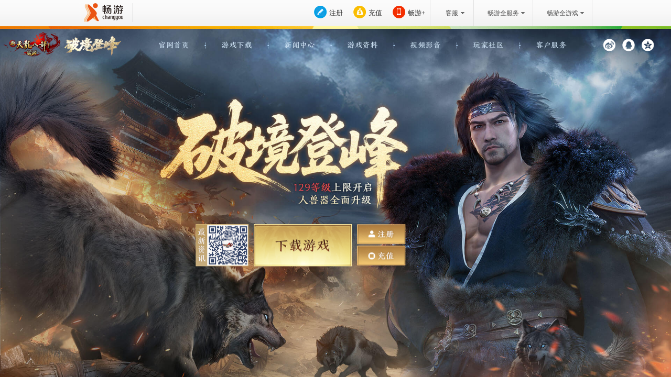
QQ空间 (648, 45)
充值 (375, 13)
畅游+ (416, 13)
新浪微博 (609, 45)
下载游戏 (303, 245)
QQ (628, 45)
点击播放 (411, 191)
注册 (336, 13)
